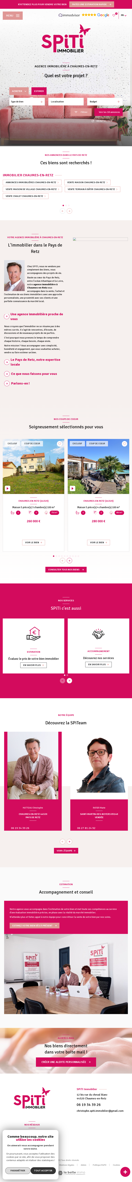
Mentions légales (66, 1165)
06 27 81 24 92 (86, 828)
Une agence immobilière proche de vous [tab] (36, 316)
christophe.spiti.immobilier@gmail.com (100, 1111)
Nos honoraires (25, 1165)
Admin (83, 1165)
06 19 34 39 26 (20, 828)
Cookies (116, 1165)
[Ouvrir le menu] (13, 16)
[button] (69, 211)
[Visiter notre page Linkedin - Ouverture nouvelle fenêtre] (36, 1142)
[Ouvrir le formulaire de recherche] (81, 112)
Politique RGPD (99, 1165)
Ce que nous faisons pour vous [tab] (34, 374)
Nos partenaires (46, 1165)
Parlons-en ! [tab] (20, 383)
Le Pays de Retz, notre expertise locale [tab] (35, 362)
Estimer (39, 91)
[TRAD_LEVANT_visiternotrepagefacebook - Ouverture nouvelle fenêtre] (28, 1142)
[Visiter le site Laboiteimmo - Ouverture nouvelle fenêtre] (71, 1173)
